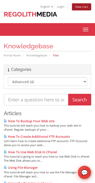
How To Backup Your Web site (29, 121)
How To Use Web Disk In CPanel (30, 152)
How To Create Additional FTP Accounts (37, 136)
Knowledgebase (36, 55)
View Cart (81, 7)
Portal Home (12, 55)
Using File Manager (21, 167)
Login (60, 6)
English (47, 6)
